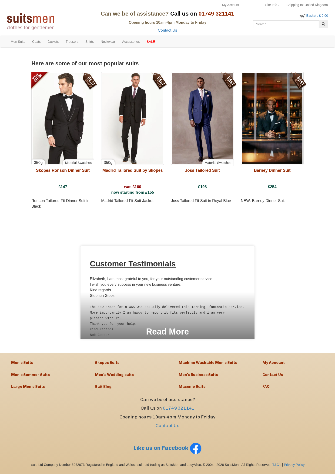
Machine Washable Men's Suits (208, 363)
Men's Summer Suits (30, 376)
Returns (252, 5)
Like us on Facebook (167, 450)
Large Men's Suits (28, 388)
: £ (317, 15)
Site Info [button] (272, 5)
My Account (230, 5)
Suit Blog (103, 388)
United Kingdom (307, 5)
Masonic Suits (192, 388)
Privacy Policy (294, 467)
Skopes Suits (107, 363)
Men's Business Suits (198, 376)
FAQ (266, 388)
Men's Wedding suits (114, 376)
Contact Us (167, 30)
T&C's (276, 467)
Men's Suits (22, 363)
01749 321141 (178, 410)
